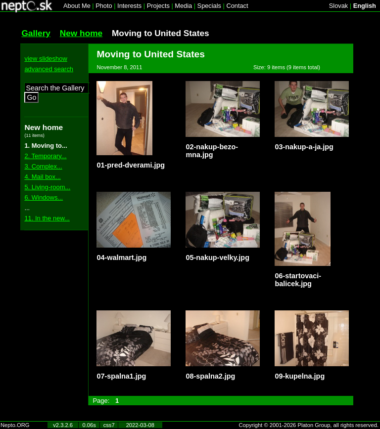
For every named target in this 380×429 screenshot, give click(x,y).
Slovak (338, 5)
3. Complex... (43, 166)
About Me (77, 5)
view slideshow (45, 58)
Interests (129, 5)
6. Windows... (43, 197)
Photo (103, 5)
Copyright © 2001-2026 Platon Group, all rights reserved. (309, 425)
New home (81, 33)
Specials (209, 5)
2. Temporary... (45, 156)
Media (183, 5)
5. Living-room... (47, 187)
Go (31, 97)
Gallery (35, 33)
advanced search (48, 69)
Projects (158, 5)
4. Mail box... (42, 176)
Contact (237, 5)
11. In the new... (46, 218)
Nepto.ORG (14, 425)
